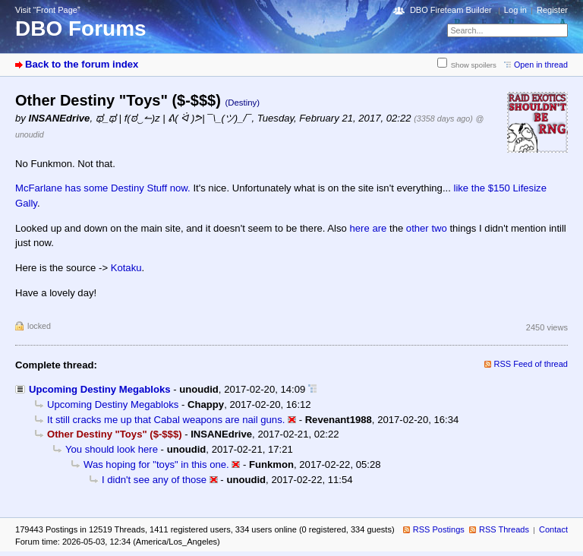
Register (552, 9)
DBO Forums (81, 28)
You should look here (111, 449)
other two (426, 228)
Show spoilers (473, 65)
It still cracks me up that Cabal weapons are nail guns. (166, 419)
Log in (515, 9)
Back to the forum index (81, 64)
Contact (553, 529)
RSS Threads (504, 529)
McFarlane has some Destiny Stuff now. (104, 188)
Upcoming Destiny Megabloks (99, 389)
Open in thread (541, 64)
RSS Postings (439, 529)
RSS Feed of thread (531, 363)
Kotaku (126, 267)
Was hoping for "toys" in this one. (156, 464)
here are (368, 228)
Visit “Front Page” (47, 9)
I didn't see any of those (154, 479)
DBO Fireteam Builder (451, 9)
